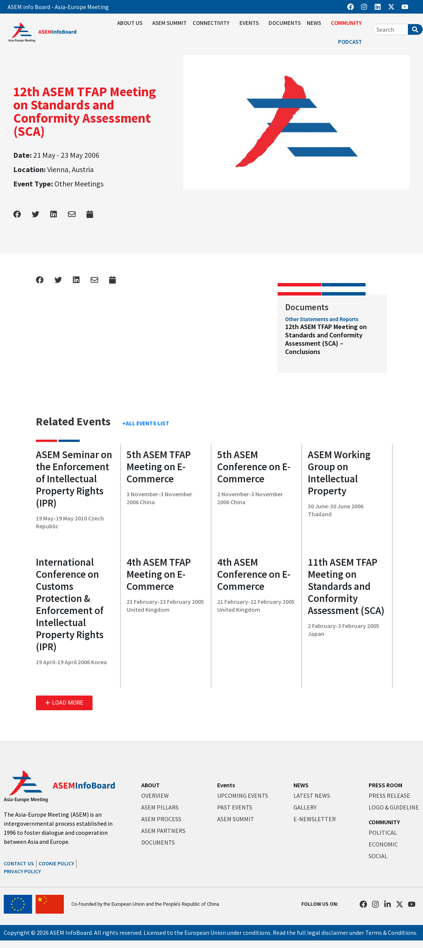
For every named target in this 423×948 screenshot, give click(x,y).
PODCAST (352, 42)
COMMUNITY (348, 23)
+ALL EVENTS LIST (145, 423)
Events (226, 785)
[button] (64, 703)
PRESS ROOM (385, 785)
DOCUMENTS (285, 22)
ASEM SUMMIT (169, 22)
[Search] (415, 29)
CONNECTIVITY (213, 23)
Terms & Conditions (390, 932)
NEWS (316, 23)
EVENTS (250, 23)
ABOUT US (131, 23)
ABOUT (150, 785)
